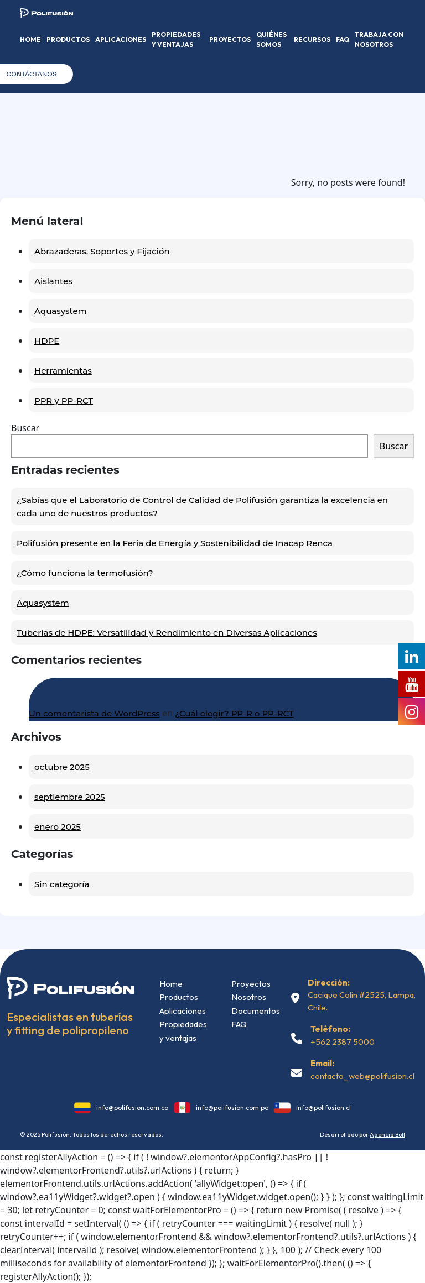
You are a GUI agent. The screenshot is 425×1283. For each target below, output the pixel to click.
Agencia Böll (387, 1134)
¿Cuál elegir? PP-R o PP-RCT (234, 713)
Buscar (25, 428)
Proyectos (230, 39)
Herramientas (63, 370)
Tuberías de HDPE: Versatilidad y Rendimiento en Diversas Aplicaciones (167, 632)
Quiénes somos (271, 39)
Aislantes (53, 281)
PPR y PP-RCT (63, 400)
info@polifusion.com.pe (232, 1107)
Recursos (312, 39)
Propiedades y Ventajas (176, 39)
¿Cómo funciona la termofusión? (85, 573)
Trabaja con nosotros (379, 39)
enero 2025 (57, 826)
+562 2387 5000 (342, 1041)
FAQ (342, 39)
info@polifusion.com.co (132, 1107)
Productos (68, 39)
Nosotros (248, 997)
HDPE (46, 341)
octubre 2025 (62, 767)
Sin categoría (61, 884)
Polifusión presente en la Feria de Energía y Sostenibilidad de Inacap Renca (175, 543)
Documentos (255, 1011)
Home (30, 39)
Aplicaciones (120, 39)
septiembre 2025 (69, 797)
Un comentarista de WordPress (94, 713)
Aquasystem (60, 311)
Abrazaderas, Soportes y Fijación (102, 251)
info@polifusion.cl (323, 1107)
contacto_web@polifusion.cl (362, 1076)
